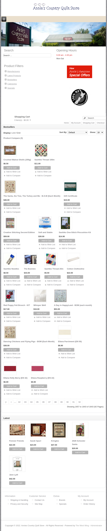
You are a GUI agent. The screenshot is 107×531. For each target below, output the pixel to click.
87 (49, 402)
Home (66, 123)
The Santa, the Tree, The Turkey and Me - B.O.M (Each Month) (31, 196)
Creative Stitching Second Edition (19, 232)
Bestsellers (12, 80)
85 (37, 402)
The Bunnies (30, 269)
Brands (62, 500)
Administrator (96, 525)
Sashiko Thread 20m (53, 269)
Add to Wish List (13, 172)
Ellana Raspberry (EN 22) (42, 378)
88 (55, 402)
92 (79, 402)
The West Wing (82, 525)
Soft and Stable (45, 232)
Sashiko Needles (11, 269)
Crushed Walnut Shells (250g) (17, 160)
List (13, 133)
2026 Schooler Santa (78, 442)
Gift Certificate (70, 196)
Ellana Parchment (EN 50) (70, 341)
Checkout (100, 123)
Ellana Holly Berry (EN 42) (15, 378)
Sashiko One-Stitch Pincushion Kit (75, 232)
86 (43, 402)
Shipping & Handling (19, 500)
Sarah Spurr (35, 441)
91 (73, 402)
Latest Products (14, 75)
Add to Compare (13, 175)
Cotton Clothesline (75, 269)
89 (61, 402)
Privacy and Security (19, 504)
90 (67, 402)
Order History (89, 504)
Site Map (38, 504)
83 (25, 402)
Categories (12, 84)
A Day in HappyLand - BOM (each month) (73, 305)
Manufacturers (13, 71)
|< (6, 402)
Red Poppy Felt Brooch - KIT (16, 305)
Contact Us (39, 500)
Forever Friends (16, 441)
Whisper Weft (39, 305)
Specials (11, 88)
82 (19, 402)
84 (31, 402)
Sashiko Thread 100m (45, 160)
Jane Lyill (13, 475)
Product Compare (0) (13, 138)
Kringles (55, 441)
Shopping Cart (88, 123)
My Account (75, 123)
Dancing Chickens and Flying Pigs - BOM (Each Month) (28, 341)
